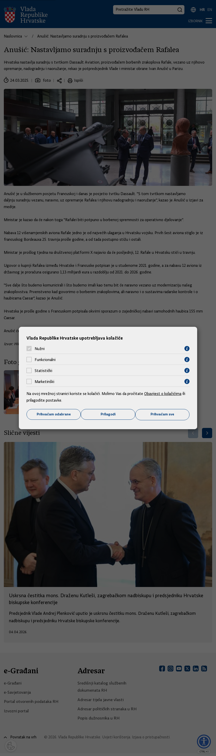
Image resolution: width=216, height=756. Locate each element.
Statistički (43, 370)
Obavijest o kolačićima (163, 393)
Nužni (40, 348)
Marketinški (44, 381)
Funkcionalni (45, 359)
